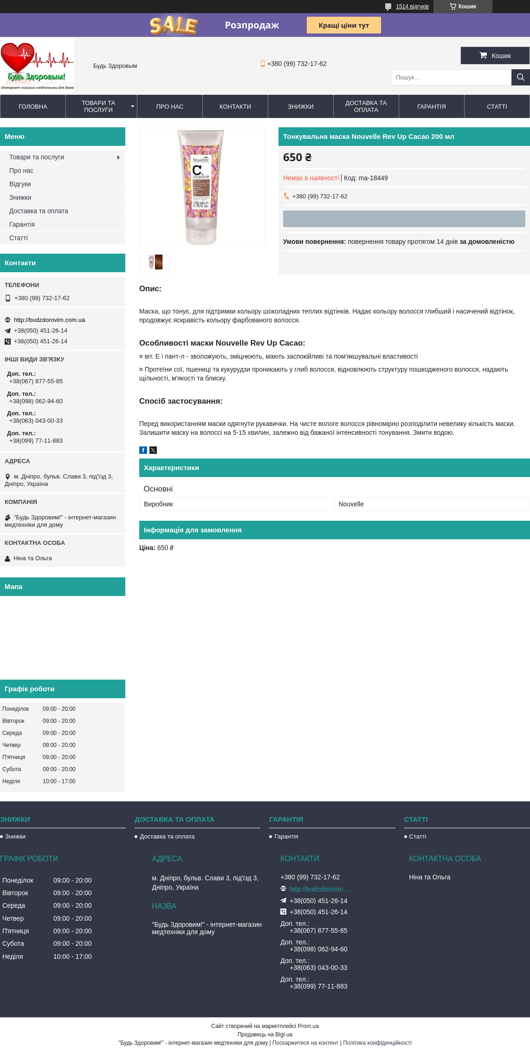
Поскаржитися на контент (305, 1043)
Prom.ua (308, 1026)
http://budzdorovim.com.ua (49, 319)
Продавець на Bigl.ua (265, 1034)
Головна (33, 106)
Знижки (301, 106)
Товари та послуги (98, 106)
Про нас (170, 106)
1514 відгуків (412, 6)
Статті (497, 106)
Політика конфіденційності (377, 1043)
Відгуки (20, 184)
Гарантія (431, 106)
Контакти (235, 106)
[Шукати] (520, 77)
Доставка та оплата (366, 106)
